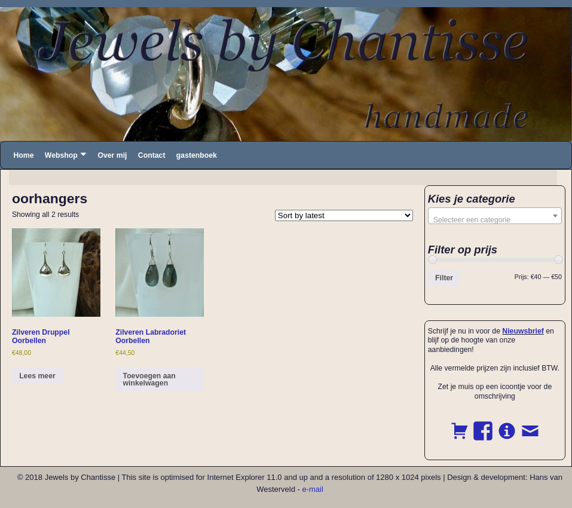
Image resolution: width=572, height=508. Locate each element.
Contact (152, 155)
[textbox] (495, 220)
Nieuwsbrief (522, 331)
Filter (444, 278)
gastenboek (196, 155)
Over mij (112, 155)
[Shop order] (344, 215)
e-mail (312, 489)
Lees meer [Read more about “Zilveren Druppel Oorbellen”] (37, 376)
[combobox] (495, 215)
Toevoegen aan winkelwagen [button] (149, 379)
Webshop (61, 155)
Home (23, 155)
